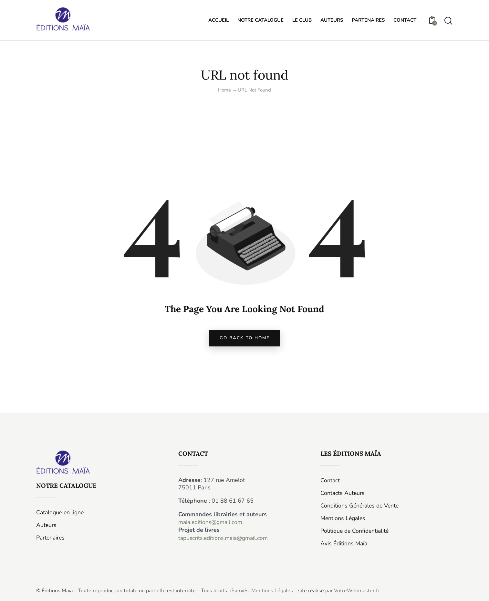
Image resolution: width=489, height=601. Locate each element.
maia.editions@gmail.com (211, 524)
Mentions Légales (272, 590)
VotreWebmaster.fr (357, 590)
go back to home (244, 339)
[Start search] (448, 21)
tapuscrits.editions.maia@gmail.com (225, 539)
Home (224, 90)
